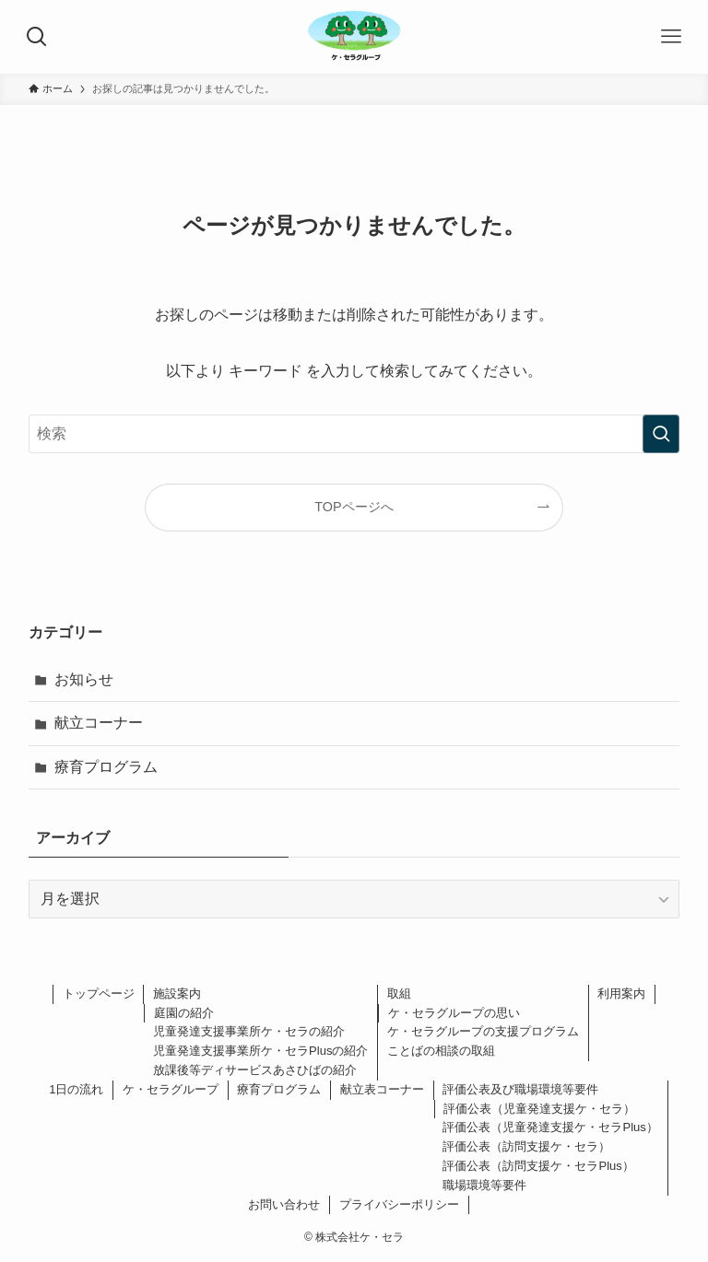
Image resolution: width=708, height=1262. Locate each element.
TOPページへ (353, 506)
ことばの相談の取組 (441, 1051)
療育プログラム (106, 767)
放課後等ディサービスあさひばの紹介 (255, 1070)
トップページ (99, 993)
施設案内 (177, 993)
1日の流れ (76, 1089)
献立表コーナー (382, 1089)
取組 (399, 993)
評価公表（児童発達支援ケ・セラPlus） (549, 1127)
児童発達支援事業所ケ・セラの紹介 (249, 1031)
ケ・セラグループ (170, 1089)
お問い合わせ (284, 1204)
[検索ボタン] (37, 37)
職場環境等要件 (484, 1185)
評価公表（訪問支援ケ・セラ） (526, 1146)
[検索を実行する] (661, 434)
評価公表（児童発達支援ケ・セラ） (539, 1109)
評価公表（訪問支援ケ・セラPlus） (537, 1166)
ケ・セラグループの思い (454, 1013)
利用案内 (621, 993)
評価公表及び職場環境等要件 (520, 1089)
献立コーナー (98, 722)
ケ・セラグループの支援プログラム (483, 1031)
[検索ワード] (354, 434)
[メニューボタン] (671, 37)
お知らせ (83, 679)
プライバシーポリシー (399, 1204)
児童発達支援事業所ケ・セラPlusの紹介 (260, 1051)
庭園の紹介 (184, 1013)
